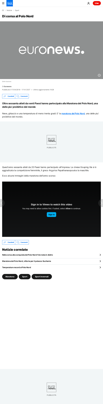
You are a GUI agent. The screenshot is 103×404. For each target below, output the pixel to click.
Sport (17, 10)
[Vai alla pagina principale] (9, 3)
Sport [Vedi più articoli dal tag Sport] (24, 276)
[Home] (3, 10)
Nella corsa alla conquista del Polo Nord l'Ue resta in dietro (27, 255)
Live (97, 3)
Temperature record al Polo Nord (16, 267)
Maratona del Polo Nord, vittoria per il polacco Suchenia (26, 261)
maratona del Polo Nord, (73, 113)
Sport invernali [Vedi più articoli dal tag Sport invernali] (42, 276)
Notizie (9, 10)
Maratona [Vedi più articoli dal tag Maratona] (9, 276)
